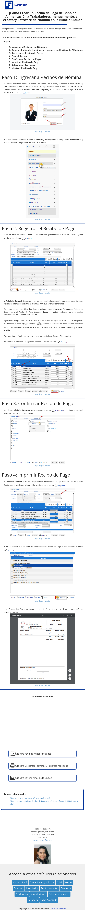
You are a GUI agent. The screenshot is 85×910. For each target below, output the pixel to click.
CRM (59, 882)
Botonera (33, 899)
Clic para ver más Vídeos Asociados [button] (33, 753)
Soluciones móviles (59, 894)
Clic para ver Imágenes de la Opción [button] (33, 777)
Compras (18, 888)
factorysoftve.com (58, 908)
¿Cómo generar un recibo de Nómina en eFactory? (29, 798)
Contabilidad (20, 882)
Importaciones (38, 894)
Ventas (68, 882)
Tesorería (66, 888)
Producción (22, 894)
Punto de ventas (50, 888)
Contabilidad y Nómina (42, 882)
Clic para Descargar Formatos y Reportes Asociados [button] (41, 765)
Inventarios (32, 888)
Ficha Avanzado (48, 899)
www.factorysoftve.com (42, 840)
